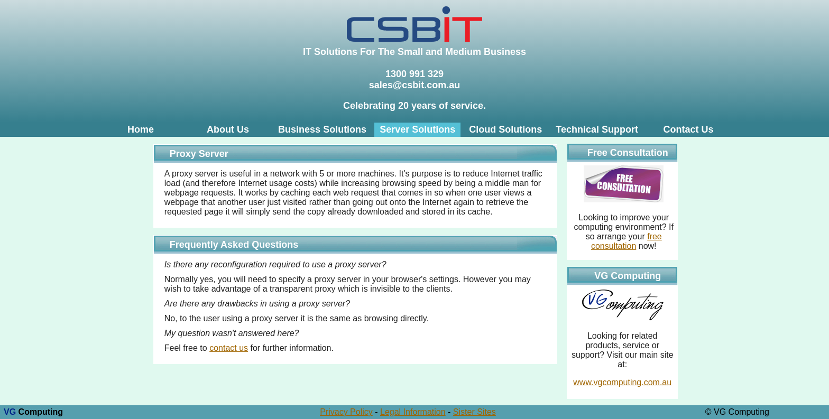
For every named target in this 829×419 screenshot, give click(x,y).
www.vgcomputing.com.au (622, 382)
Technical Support (597, 129)
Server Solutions (417, 129)
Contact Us (688, 129)
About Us (228, 129)
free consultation (626, 241)
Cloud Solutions (505, 129)
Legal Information (413, 411)
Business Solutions (322, 129)
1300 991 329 (414, 74)
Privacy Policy (346, 411)
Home (140, 129)
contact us (228, 347)
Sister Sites (474, 411)
